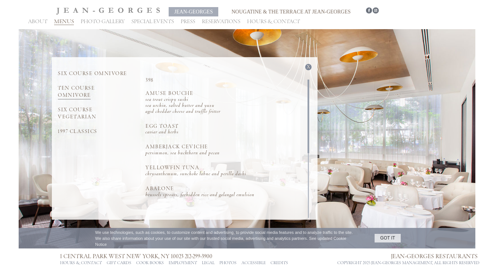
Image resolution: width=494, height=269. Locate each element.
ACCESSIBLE (253, 263)
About (37, 21)
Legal (208, 263)
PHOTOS (228, 263)
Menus (64, 21)
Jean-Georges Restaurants (434, 256)
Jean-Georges (193, 12)
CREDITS (279, 263)
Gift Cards (119, 263)
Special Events (152, 21)
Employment (183, 263)
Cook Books (150, 263)
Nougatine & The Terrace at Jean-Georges (290, 12)
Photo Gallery (103, 21)
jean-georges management (401, 263)
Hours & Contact (273, 21)
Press (188, 21)
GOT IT (387, 238)
